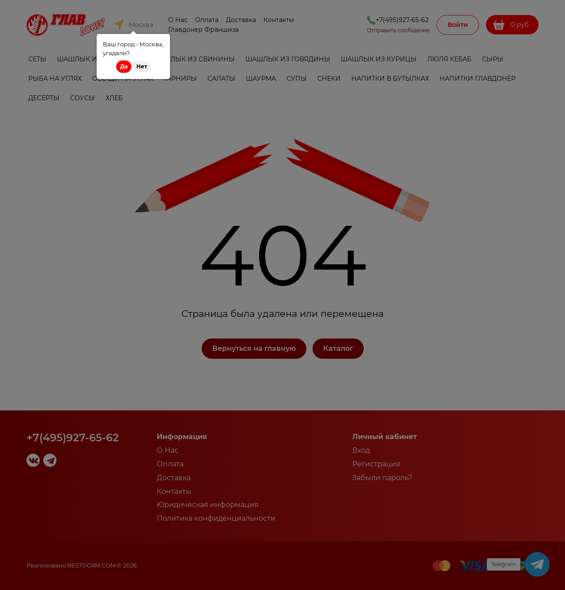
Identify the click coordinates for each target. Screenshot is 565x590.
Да (124, 66)
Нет (141, 66)
